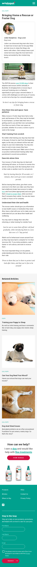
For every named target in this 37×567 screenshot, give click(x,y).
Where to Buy (6, 498)
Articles (4, 494)
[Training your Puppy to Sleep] (18, 298)
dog (14, 448)
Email (3, 543)
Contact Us (24, 494)
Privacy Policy (25, 498)
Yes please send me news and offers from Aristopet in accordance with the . (18, 553)
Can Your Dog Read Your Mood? (15, 375)
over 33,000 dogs (22, 83)
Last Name (5, 534)
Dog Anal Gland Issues (11, 426)
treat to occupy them (14, 194)
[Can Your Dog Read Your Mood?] (18, 351)
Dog (3, 11)
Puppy (7, 11)
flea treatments (23, 452)
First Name (5, 525)
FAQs (22, 490)
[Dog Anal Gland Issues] (18, 402)
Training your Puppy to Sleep (13, 322)
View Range (18, 458)
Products (5, 490)
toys (3, 191)
